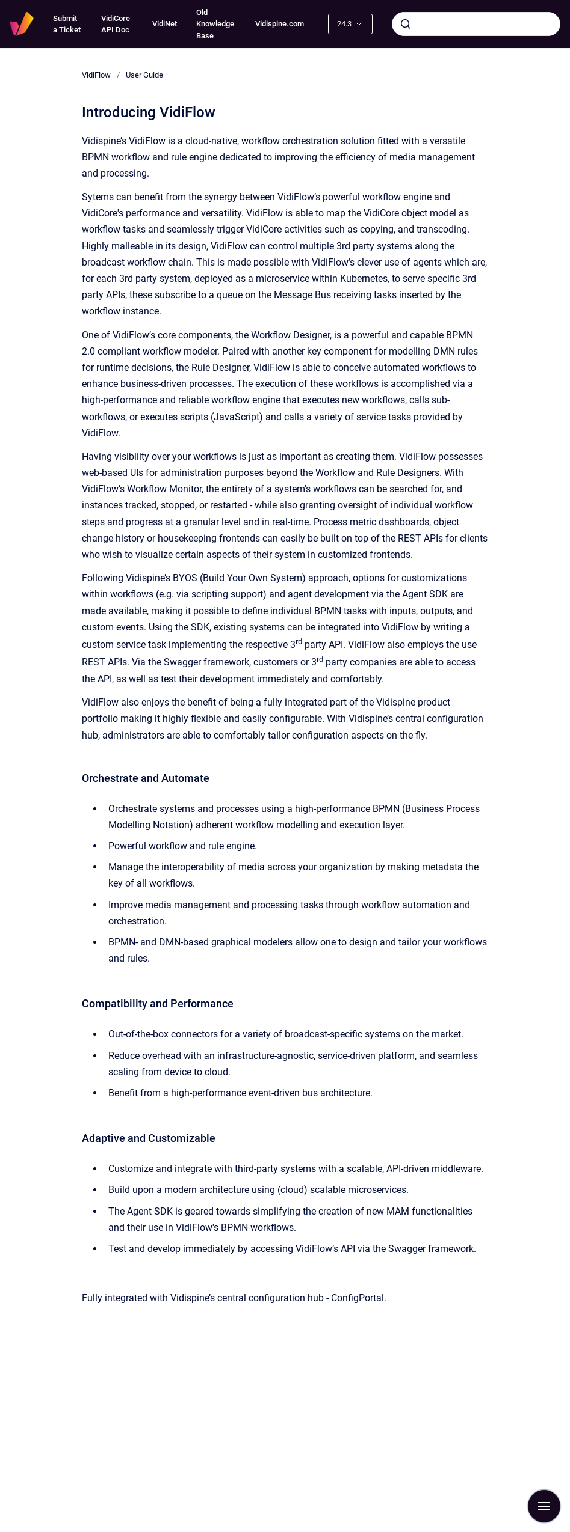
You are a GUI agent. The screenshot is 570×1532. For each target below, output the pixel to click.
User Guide (144, 74)
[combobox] (476, 24)
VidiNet (164, 23)
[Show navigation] (544, 1506)
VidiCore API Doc (115, 24)
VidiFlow (96, 74)
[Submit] (405, 24)
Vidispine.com (279, 23)
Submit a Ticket (67, 24)
